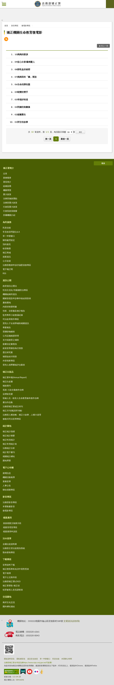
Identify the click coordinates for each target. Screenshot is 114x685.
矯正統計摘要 (9, 435)
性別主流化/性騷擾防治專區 (15, 290)
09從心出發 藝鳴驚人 (25, 61)
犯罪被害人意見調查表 (13, 589)
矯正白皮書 (8, 381)
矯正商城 (7, 252)
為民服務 (7, 222)
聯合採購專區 (9, 489)
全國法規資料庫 (10, 544)
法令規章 (7, 538)
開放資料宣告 (9, 659)
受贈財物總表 (9, 331)
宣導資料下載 (9, 565)
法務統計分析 (9, 448)
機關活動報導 (9, 477)
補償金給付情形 (10, 356)
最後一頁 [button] (65, 139)
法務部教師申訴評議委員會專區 (17, 265)
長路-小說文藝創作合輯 (13, 390)
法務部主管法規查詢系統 (14, 548)
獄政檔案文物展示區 (12, 523)
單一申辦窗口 (9, 236)
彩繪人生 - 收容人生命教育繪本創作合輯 (21, 398)
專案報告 (7, 327)
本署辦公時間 (66, 659)
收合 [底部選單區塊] (103, 163)
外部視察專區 (9, 360)
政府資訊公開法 (10, 286)
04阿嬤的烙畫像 (22, 106)
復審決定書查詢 (10, 344)
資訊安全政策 (32, 659)
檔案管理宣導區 (10, 527)
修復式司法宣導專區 (12, 419)
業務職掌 (7, 177)
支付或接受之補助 (11, 340)
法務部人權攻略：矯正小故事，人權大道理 (22, 414)
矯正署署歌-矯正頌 (11, 585)
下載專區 (7, 559)
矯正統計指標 (9, 431)
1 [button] (56, 139)
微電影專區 (26, 26)
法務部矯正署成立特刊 (13, 406)
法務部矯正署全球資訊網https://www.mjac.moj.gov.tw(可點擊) (28, 662)
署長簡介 (7, 182)
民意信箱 (7, 227)
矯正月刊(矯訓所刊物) (12, 410)
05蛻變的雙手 (21, 91)
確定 (80, 132)
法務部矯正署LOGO (11, 581)
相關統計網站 (9, 456)
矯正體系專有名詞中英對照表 (16, 569)
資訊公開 (7, 280)
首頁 (6, 26)
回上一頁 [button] (104, 46)
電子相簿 (7, 573)
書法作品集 (8, 402)
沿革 (5, 173)
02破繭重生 (20, 114)
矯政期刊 (7, 385)
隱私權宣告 (21, 659)
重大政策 (7, 194)
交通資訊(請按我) (72, 621)
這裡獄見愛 (8, 394)
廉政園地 (7, 302)
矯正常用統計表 (10, 444)
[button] (6, 39)
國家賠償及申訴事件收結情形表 (17, 298)
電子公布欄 (8, 467)
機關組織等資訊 (10, 294)
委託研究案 (8, 352)
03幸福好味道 (21, 99)
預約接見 (7, 244)
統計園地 (7, 426)
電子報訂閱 (8, 269)
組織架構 (7, 186)
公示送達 (7, 261)
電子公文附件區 (10, 577)
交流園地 (7, 596)
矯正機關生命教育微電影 (24, 32)
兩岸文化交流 (9, 602)
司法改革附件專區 (11, 319)
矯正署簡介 (8, 168)
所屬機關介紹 (9, 215)
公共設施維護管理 (11, 335)
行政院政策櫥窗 (10, 211)
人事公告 (7, 485)
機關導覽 (7, 190)
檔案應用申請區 (10, 531)
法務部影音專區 (10, 502)
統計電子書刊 (9, 452)
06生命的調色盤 (22, 84)
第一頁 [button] (48, 139)
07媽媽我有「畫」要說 (26, 76)
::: (2, 2)
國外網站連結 (9, 606)
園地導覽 (7, 460)
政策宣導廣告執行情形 (13, 348)
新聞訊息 (7, 473)
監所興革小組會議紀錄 (13, 315)
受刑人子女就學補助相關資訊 (16, 323)
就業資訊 (7, 256)
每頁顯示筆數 (60, 132)
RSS (4, 273)
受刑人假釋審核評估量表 (14, 365)
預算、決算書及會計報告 (14, 311)
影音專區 (14, 26)
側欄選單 (4, 4)
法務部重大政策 (10, 202)
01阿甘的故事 (21, 121)
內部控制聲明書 (10, 306)
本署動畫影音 (9, 506)
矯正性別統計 (9, 440)
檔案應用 (7, 517)
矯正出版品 (8, 371)
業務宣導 (7, 481)
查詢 (110, 4)
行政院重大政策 (10, 207)
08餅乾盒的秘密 (22, 69)
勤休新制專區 (9, 552)
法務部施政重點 (10, 198)
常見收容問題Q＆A (11, 232)
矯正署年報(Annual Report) (15, 377)
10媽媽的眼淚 (21, 54)
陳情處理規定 (9, 240)
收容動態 (7, 248)
